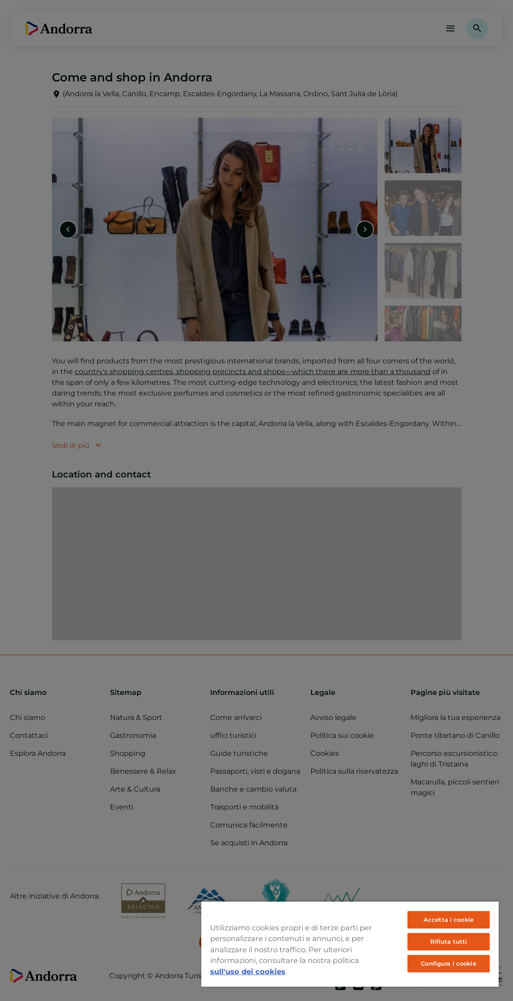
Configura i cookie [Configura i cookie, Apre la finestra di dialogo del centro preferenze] (448, 963)
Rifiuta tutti (448, 941)
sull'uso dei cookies (247, 971)
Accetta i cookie (449, 919)
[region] (350, 944)
